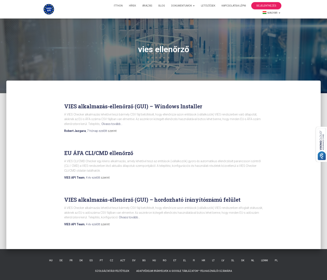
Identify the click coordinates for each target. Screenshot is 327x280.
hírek (132, 5)
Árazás (147, 5)
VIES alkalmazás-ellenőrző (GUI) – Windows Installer (133, 106)
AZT (122, 260)
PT (101, 260)
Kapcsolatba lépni (234, 5)
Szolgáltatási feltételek (112, 270)
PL (276, 260)
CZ (111, 260)
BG (144, 260)
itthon (118, 5)
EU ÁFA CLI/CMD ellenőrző (98, 153)
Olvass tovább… (111, 124)
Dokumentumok (183, 5)
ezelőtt (97, 131)
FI (194, 260)
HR (203, 260)
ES (91, 260)
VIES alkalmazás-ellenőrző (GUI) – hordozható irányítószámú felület (152, 199)
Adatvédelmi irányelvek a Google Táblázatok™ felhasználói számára (184, 270)
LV (223, 260)
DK (81, 260)
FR (71, 260)
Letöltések (208, 5)
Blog (161, 5)
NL (252, 260)
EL (184, 260)
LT (213, 260)
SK (242, 260)
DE (61, 260)
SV (134, 260)
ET (174, 260)
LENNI (264, 260)
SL (232, 260)
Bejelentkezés (266, 5)
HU (51, 260)
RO (164, 260)
